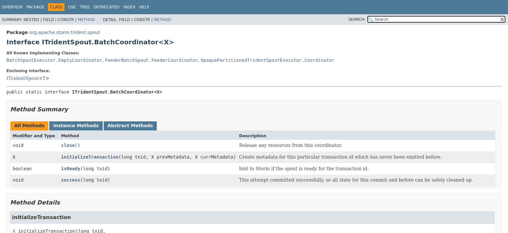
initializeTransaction (90, 157)
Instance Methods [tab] (75, 125)
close (68, 145)
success (70, 180)
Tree (85, 7)
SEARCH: (357, 19)
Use (72, 7)
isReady (70, 168)
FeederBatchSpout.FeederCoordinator (151, 60)
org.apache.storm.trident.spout (64, 32)
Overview (12, 7)
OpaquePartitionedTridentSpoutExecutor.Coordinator (267, 60)
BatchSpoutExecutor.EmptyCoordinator (54, 60)
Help (144, 7)
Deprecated (107, 7)
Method (86, 19)
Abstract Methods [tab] (130, 125)
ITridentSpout (22, 78)
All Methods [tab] (29, 125)
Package (35, 7)
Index (129, 7)
